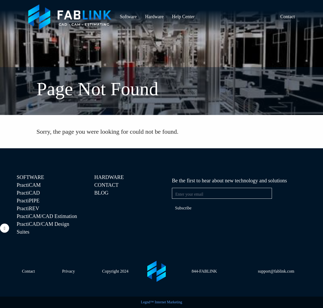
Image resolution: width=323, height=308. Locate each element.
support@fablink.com (276, 271)
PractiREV (28, 208)
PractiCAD (28, 193)
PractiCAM (29, 185)
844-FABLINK (204, 271)
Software (128, 16)
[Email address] (222, 193)
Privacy (68, 271)
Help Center (183, 16)
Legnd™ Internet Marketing (161, 302)
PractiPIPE (28, 200)
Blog (101, 193)
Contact (287, 16)
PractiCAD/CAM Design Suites (43, 228)
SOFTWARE (30, 177)
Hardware (154, 16)
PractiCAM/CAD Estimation (47, 216)
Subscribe (183, 208)
